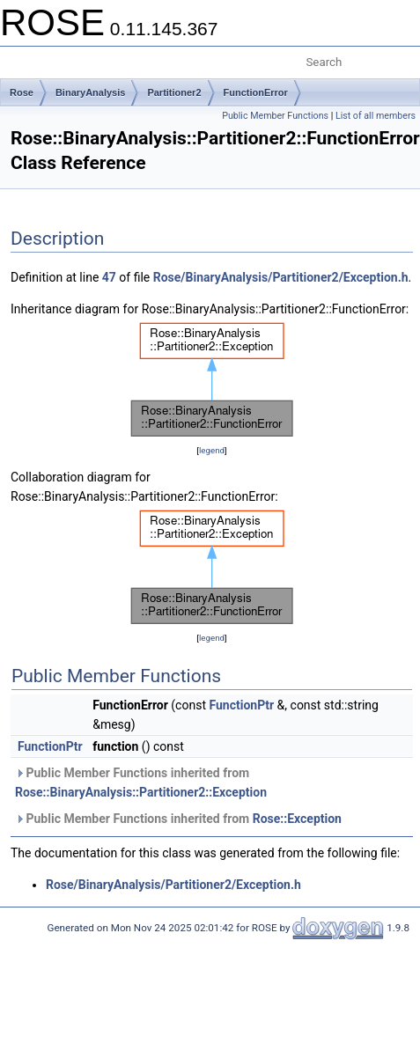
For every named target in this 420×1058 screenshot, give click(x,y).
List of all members (375, 115)
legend (212, 450)
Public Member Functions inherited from (141, 782)
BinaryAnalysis (90, 92)
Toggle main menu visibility (24, 55)
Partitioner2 (174, 92)
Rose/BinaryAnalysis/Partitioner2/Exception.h (281, 277)
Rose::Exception (297, 819)
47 (109, 277)
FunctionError (256, 92)
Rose (21, 92)
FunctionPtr (241, 705)
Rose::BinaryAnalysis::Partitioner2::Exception (141, 792)
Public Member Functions (275, 115)
